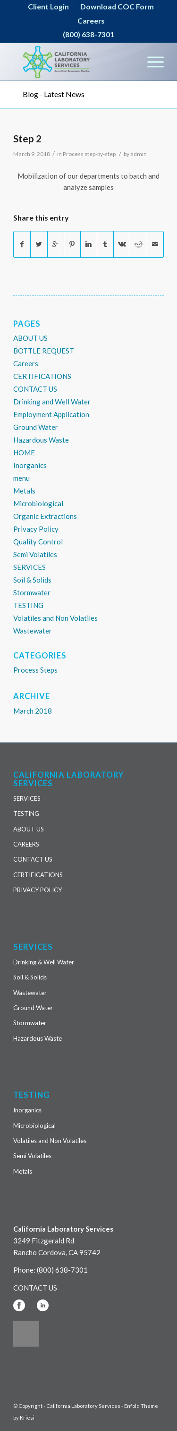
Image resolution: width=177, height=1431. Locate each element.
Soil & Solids (32, 580)
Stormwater (32, 592)
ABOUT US (30, 338)
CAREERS (26, 844)
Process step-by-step (89, 153)
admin (138, 153)
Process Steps (35, 670)
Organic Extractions (45, 516)
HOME (24, 452)
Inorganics (30, 465)
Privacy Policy (36, 529)
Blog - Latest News (53, 94)
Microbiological (38, 503)
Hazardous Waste (41, 440)
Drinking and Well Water (52, 401)
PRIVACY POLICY (37, 890)
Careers (91, 20)
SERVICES (29, 567)
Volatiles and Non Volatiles (55, 618)
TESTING (28, 605)
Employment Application (51, 414)
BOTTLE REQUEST (43, 350)
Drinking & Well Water (43, 962)
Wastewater (32, 630)
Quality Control (38, 541)
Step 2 (27, 138)
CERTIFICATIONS (42, 376)
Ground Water (35, 427)
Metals (24, 490)
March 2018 (32, 711)
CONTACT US (35, 389)
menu (21, 478)
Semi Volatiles (35, 554)
